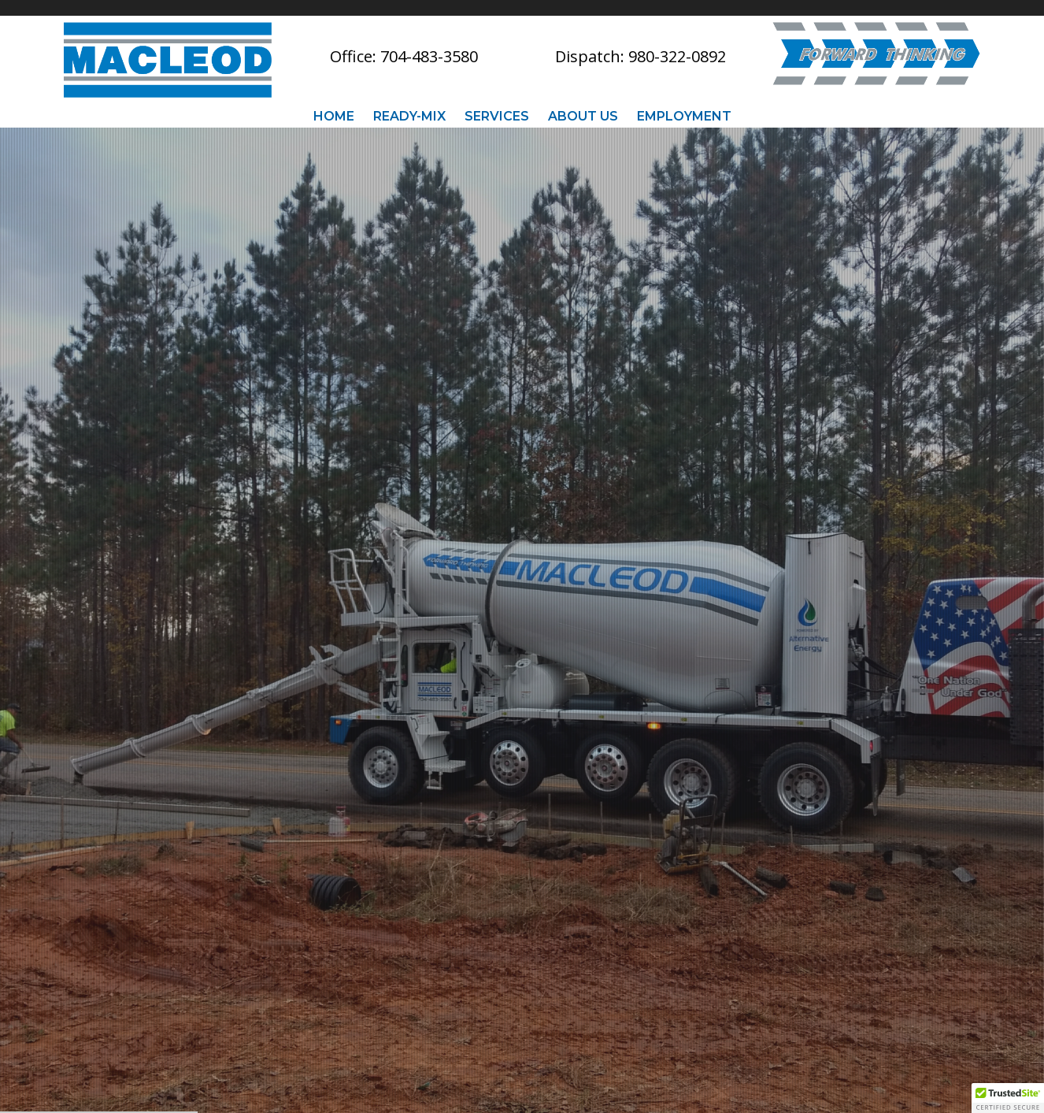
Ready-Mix (409, 115)
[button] (1008, 1098)
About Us (583, 115)
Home (333, 115)
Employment (684, 115)
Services (497, 115)
